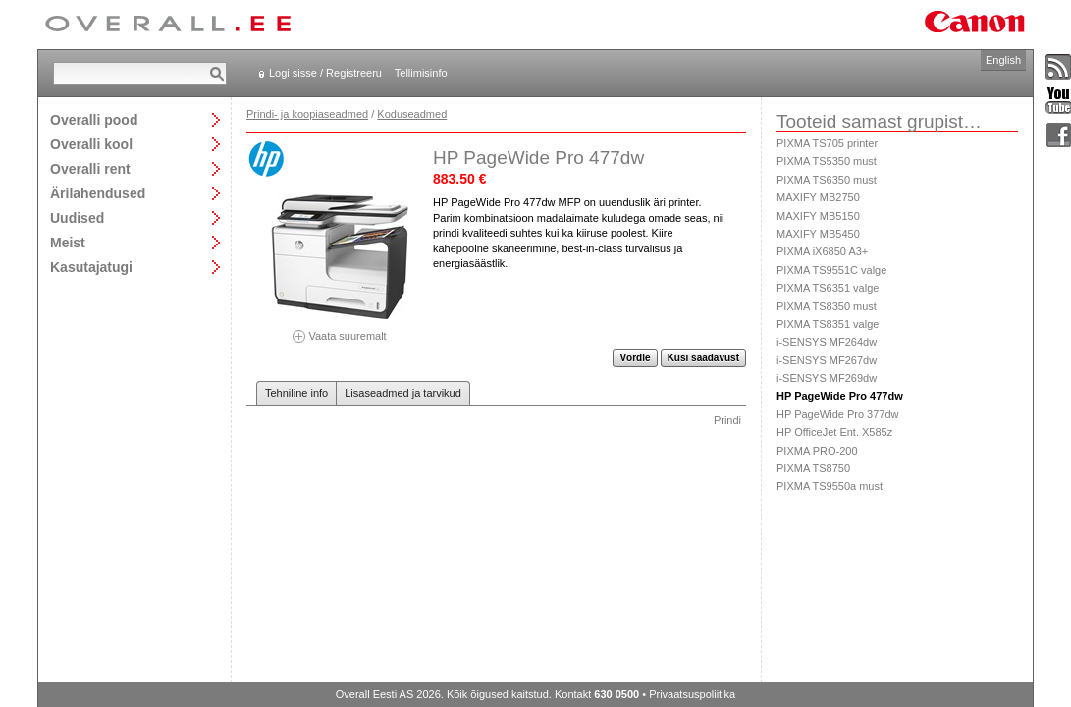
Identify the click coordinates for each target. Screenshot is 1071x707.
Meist (67, 242)
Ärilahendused (97, 193)
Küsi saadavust (703, 358)
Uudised (77, 217)
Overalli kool (91, 143)
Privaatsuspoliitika (692, 694)
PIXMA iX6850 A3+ (822, 251)
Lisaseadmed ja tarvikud (403, 393)
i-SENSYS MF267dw (826, 360)
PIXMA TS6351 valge (827, 288)
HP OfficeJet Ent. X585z (834, 432)
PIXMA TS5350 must (826, 161)
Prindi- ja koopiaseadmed (307, 114)
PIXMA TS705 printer (827, 143)
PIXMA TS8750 (813, 468)
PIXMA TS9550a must (829, 486)
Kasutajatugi (91, 266)
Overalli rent (90, 168)
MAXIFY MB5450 (818, 234)
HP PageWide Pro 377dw (837, 414)
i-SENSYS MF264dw (826, 342)
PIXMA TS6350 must (826, 180)
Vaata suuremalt (339, 329)
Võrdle (634, 358)
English (1003, 60)
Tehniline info (296, 393)
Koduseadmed (412, 114)
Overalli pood (93, 119)
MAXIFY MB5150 (818, 216)
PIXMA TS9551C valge (831, 270)
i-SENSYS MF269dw (826, 378)
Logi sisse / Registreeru (325, 73)
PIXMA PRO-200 (817, 451)
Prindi (727, 420)
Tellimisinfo (421, 73)
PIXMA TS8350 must (826, 306)
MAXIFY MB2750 (818, 197)
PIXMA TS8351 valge (827, 324)
